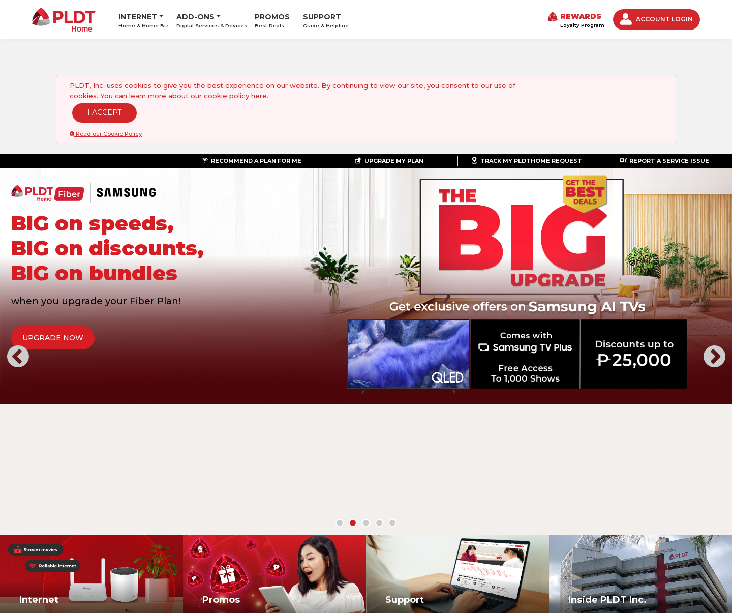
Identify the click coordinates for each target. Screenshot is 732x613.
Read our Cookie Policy (106, 133)
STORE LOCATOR (261, 526)
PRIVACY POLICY (374, 526)
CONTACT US (319, 526)
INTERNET (137, 15)
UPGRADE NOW (69, 337)
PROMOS (272, 19)
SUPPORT (326, 19)
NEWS (129, 526)
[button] (17, 288)
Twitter (606, 535)
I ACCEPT (104, 112)
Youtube (653, 535)
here (259, 96)
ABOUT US (95, 526)
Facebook (582, 535)
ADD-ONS (195, 15)
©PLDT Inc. (100, 546)
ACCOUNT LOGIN (656, 19)
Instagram (629, 535)
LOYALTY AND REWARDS (186, 526)
